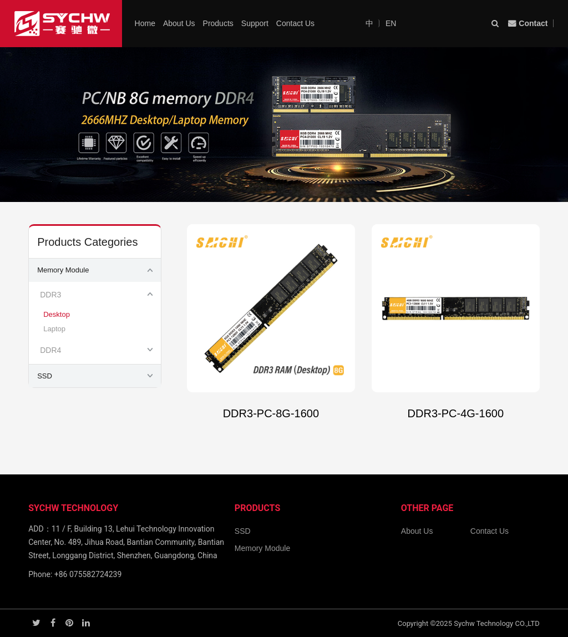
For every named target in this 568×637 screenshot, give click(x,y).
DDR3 (50, 294)
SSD (44, 376)
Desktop (56, 314)
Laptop (54, 329)
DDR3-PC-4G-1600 (456, 413)
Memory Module (63, 270)
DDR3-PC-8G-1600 (271, 413)
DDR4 (50, 350)
